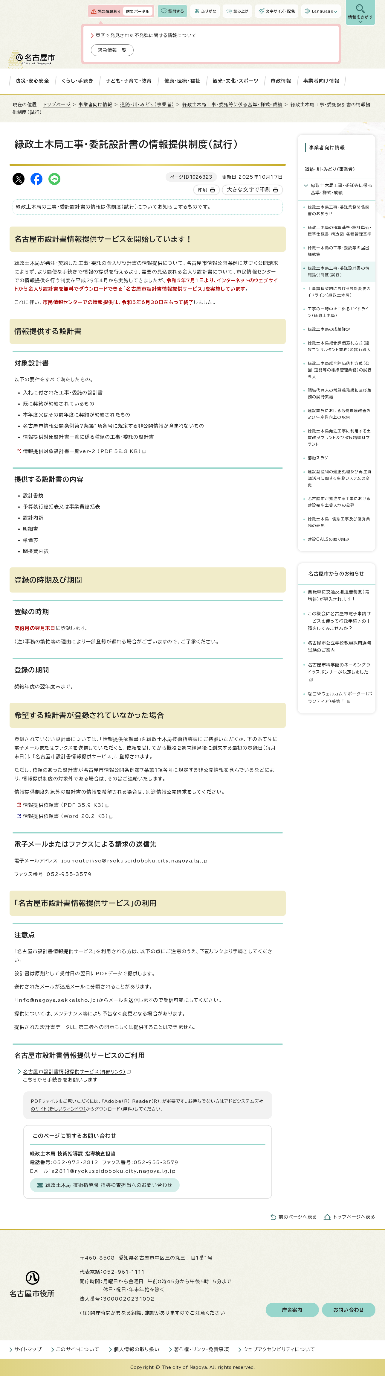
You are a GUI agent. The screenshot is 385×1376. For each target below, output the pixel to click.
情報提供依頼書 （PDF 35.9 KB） (66, 805)
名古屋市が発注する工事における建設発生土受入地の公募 (339, 502)
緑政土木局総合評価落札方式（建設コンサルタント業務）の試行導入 (339, 346)
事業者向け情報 (321, 80)
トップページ (57, 104)
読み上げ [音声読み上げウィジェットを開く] (241, 11)
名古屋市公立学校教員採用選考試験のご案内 (340, 646)
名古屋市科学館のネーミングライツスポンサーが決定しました (339, 672)
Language (322, 11)
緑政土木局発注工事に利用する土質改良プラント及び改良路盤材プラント (339, 437)
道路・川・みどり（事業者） (147, 104)
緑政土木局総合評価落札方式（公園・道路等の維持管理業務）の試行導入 (340, 370)
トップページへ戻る (354, 1217)
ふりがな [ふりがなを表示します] (208, 11)
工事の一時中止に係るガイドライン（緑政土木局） (338, 312)
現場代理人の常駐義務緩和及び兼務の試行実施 (340, 393)
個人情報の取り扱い (137, 1349)
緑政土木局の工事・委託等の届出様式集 (338, 251)
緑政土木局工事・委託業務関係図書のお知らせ (338, 210)
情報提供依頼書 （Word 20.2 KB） (68, 816)
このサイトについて (78, 1349)
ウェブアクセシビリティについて (279, 1349)
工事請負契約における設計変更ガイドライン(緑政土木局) (339, 292)
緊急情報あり (109, 11)
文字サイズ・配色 (280, 11)
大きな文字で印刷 (249, 189)
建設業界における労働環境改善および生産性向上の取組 (339, 414)
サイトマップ (28, 1349)
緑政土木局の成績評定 (329, 329)
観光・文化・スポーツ (236, 80)
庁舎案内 (292, 1309)
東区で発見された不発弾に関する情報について (146, 35)
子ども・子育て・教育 (129, 80)
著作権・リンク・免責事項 (201, 1349)
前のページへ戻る (298, 1217)
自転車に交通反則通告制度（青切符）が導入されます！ (338, 595)
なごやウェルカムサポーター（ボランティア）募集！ (340, 697)
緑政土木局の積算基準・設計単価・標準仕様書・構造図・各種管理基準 (340, 231)
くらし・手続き (78, 80)
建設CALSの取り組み (328, 539)
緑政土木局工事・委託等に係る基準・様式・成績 (232, 104)
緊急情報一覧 (112, 50)
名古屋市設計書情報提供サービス (77, 1071)
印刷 (202, 190)
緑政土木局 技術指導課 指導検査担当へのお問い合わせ (108, 1185)
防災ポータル (137, 11)
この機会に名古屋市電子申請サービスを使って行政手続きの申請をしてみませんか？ (339, 621)
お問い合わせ (348, 1309)
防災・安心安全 (32, 80)
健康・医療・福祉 (182, 80)
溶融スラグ (318, 458)
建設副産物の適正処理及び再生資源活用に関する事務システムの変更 (340, 478)
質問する (176, 11)
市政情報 (281, 80)
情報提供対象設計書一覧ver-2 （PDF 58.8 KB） (84, 451)
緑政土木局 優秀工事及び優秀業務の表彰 (339, 522)
